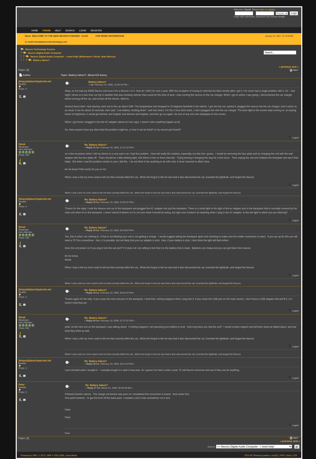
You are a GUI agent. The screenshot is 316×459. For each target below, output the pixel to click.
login (262, 9)
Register (96, 30)
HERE (92, 36)
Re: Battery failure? (95, 144)
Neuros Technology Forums (40, 49)
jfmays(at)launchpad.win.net (35, 81)
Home (34, 30)
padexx (266, 455)
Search (70, 30)
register (271, 9)
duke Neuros (108, 56)
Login (82, 30)
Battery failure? (41, 60)
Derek (97, 56)
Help (58, 30)
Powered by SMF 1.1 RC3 (33, 455)
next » (295, 66)
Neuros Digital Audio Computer (44, 53)
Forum (46, 30)
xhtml (288, 455)
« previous (285, 66)
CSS (295, 455)
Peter (22, 384)
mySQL (274, 455)
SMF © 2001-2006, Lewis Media (62, 455)
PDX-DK (249, 455)
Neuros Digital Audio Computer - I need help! (55, 56)
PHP (282, 455)
